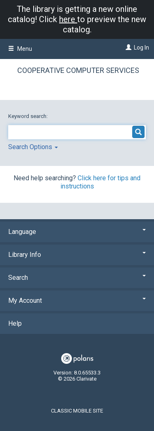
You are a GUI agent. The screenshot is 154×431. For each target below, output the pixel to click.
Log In (141, 47)
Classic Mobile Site (77, 411)
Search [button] (77, 277)
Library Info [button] (77, 255)
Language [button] (77, 232)
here (68, 19)
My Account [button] (77, 300)
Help (15, 323)
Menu (20, 48)
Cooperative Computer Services (78, 70)
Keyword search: (28, 116)
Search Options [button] (33, 147)
